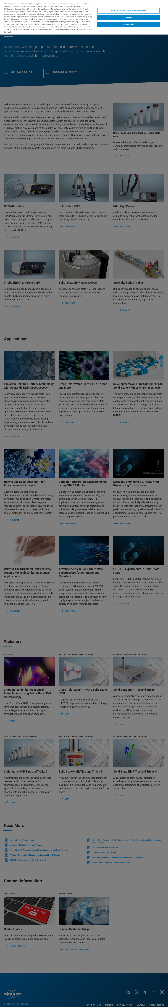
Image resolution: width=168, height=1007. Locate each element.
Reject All (128, 18)
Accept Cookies (128, 24)
